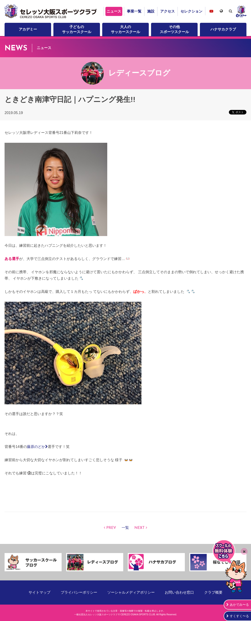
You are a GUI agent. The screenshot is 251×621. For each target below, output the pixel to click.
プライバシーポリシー (79, 592)
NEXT (139, 528)
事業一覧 (134, 11)
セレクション (191, 11)
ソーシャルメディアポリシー (131, 592)
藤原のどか (37, 447)
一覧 (125, 528)
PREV (111, 528)
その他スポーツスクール (174, 29)
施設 (150, 11)
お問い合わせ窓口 (179, 592)
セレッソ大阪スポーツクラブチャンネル (211, 11)
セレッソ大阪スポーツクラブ (51, 11)
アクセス (167, 11)
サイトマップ (39, 592)
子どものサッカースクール (76, 29)
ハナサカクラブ (223, 29)
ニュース (114, 11)
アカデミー (28, 29)
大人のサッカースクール (125, 29)
